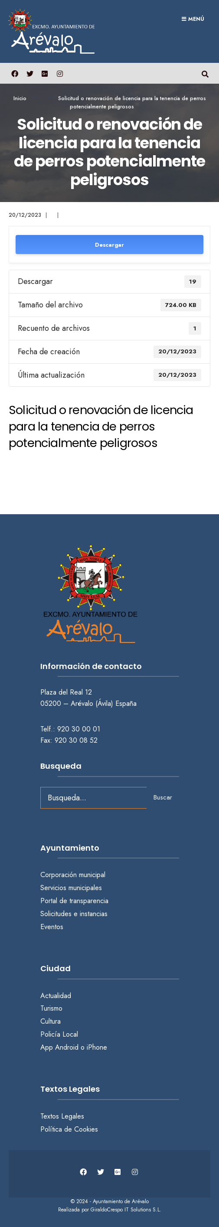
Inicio (19, 98)
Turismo (51, 1008)
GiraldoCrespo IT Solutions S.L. (126, 1210)
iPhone (97, 1047)
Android (66, 1047)
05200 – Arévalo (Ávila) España (88, 703)
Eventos (51, 927)
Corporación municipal (72, 875)
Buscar (163, 797)
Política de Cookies (69, 1129)
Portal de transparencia (74, 901)
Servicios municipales (71, 888)
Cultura (50, 1021)
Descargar (109, 245)
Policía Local (59, 1034)
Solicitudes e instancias (74, 914)
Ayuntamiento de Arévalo (121, 1201)
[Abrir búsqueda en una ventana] (204, 73)
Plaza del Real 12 (67, 692)
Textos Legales (62, 1116)
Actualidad (55, 996)
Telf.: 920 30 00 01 (70, 729)
